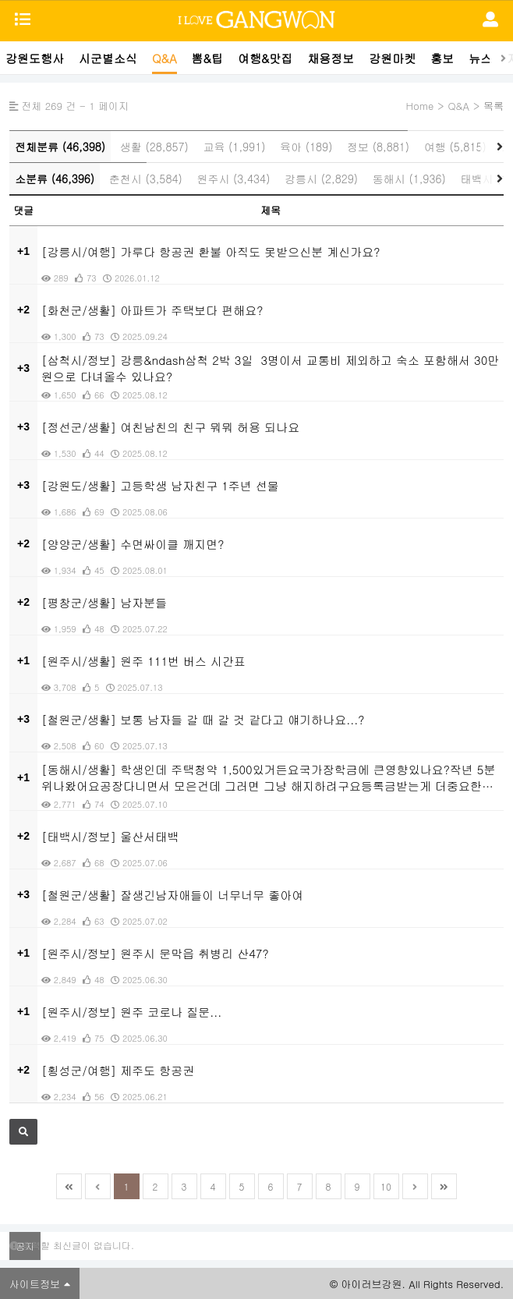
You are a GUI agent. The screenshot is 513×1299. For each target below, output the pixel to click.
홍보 (442, 58)
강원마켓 (392, 58)
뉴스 (480, 58)
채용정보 (330, 58)
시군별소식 (108, 58)
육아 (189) (306, 146)
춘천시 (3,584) (145, 178)
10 (385, 1186)
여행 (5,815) (455, 146)
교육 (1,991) (234, 146)
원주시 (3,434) (233, 178)
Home (419, 105)
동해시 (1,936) (409, 178)
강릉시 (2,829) (321, 178)
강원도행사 (34, 58)
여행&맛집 (265, 58)
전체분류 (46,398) (60, 146)
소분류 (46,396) (54, 178)
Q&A (164, 58)
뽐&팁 (207, 58)
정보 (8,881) (378, 146)
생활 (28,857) (154, 146)
